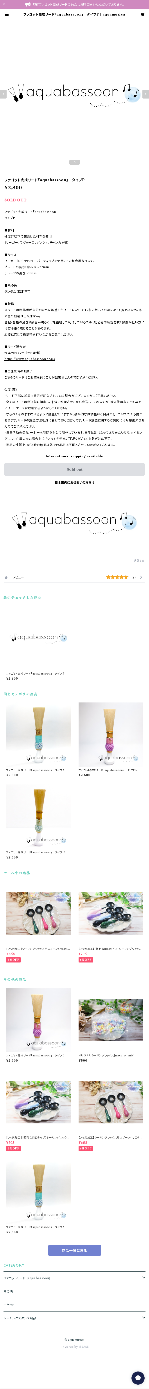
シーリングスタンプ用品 (20, 1318)
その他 (8, 1292)
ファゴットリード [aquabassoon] (27, 1278)
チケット (9, 1305)
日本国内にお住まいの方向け (74, 483)
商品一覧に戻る (74, 1250)
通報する (139, 560)
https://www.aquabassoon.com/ (29, 359)
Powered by (74, 1346)
